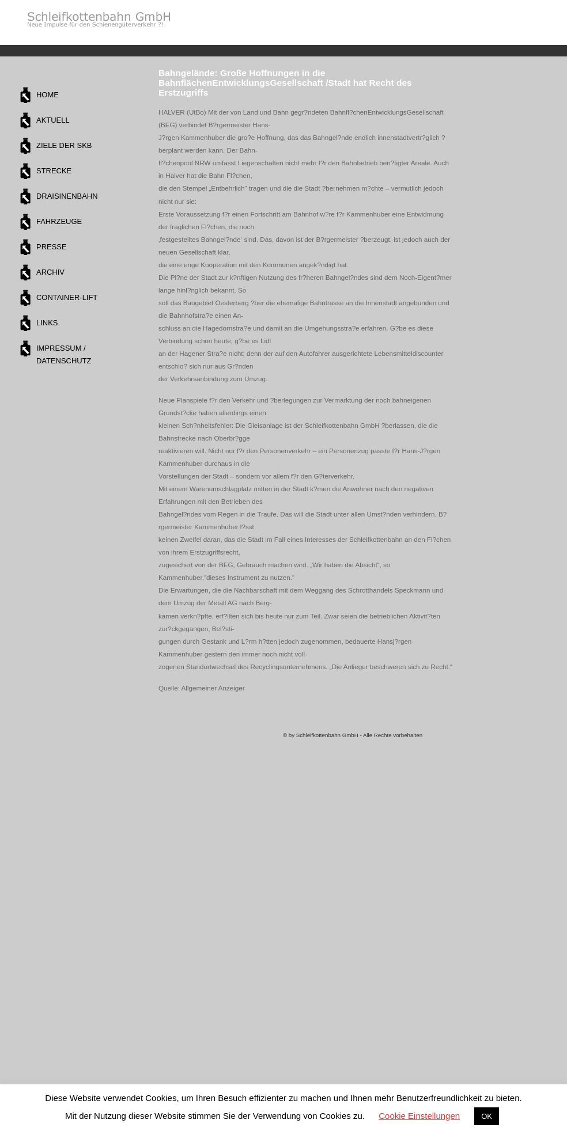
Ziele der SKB (64, 145)
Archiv (50, 272)
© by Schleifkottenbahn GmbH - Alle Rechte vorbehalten (352, 735)
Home (47, 94)
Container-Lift (66, 297)
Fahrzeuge (59, 221)
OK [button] (486, 1116)
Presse (51, 246)
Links (47, 322)
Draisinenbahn (67, 196)
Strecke (53, 170)
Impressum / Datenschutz (63, 354)
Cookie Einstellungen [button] (419, 1116)
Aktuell (53, 120)
